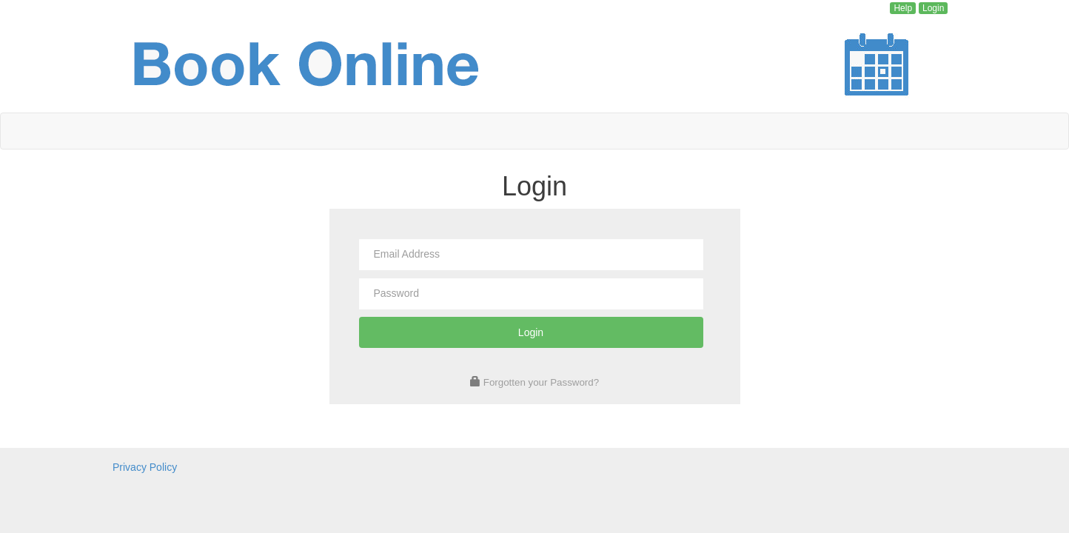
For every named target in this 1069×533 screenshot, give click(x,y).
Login (933, 8)
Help (903, 8)
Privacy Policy (145, 467)
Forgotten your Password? (541, 382)
